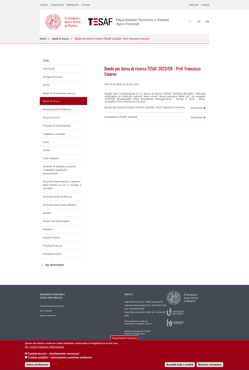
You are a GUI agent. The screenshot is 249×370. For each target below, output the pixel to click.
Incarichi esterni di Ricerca (57, 196)
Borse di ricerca (51, 117)
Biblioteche (73, 4)
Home (43, 38)
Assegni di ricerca (52, 76)
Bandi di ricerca (60, 38)
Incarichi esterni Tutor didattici (59, 204)
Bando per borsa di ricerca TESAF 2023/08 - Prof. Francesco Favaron (112, 38)
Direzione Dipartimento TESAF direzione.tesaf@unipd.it (137, 332)
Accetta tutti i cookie (179, 367)
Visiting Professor (52, 245)
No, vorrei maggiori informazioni (44, 349)
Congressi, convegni (54, 133)
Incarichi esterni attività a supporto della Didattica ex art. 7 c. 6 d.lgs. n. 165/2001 (62, 185)
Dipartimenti (57, 4)
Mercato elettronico (48, 315)
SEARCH (203, 25)
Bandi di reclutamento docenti (59, 93)
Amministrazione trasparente (52, 306)
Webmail (193, 4)
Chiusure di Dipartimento (56, 125)
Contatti (86, 4)
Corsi (46, 141)
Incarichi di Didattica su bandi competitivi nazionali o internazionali (59, 170)
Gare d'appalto (46, 311)
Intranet (47, 212)
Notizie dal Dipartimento (56, 221)
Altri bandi (49, 68)
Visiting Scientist (52, 253)
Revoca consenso (210, 367)
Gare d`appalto (51, 158)
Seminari (48, 229)
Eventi (46, 150)
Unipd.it (44, 4)
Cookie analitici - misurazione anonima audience (60, 359)
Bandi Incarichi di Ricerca (57, 109)
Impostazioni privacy (124, 340)
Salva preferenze (37, 367)
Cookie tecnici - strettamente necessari (53, 355)
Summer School (51, 237)
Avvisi (46, 84)
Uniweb (205, 4)
